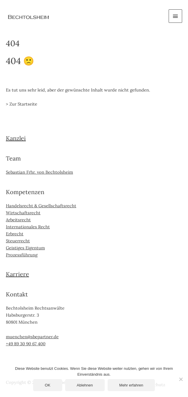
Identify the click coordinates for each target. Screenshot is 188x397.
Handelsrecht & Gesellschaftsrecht (41, 205)
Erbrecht (14, 234)
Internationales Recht (28, 226)
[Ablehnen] (181, 379)
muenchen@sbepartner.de (32, 336)
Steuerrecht (18, 241)
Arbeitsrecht (18, 219)
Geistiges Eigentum (25, 248)
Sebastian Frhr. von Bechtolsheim (39, 172)
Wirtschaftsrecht (23, 212)
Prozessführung (22, 255)
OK (47, 385)
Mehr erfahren (131, 385)
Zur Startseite (23, 104)
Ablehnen (85, 385)
